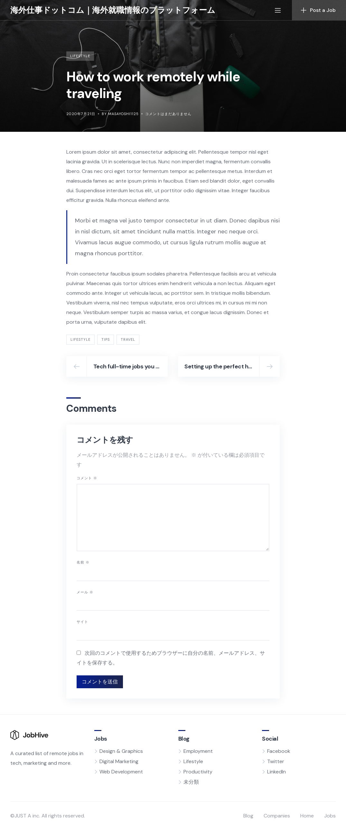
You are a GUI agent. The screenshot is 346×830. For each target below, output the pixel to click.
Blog (248, 815)
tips (105, 339)
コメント (87, 478)
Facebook (278, 751)
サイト (82, 621)
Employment (198, 751)
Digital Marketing (118, 761)
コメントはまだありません (168, 114)
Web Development (121, 771)
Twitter (275, 761)
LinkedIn (276, 771)
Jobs (330, 815)
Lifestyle (80, 56)
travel (128, 339)
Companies (277, 815)
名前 (83, 562)
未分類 (191, 782)
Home (307, 815)
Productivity (197, 771)
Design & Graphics (121, 751)
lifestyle (80, 339)
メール (85, 592)
